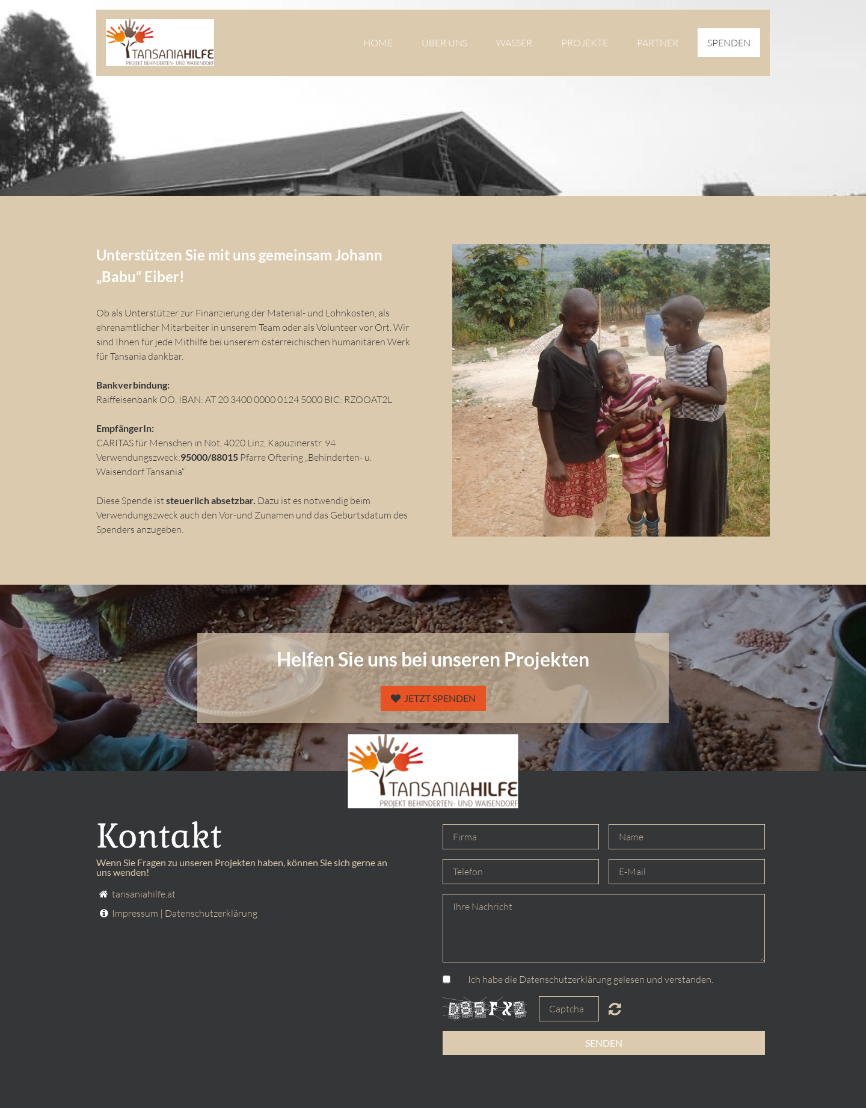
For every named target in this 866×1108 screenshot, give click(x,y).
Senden (603, 1042)
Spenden (729, 43)
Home (378, 43)
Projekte (584, 43)
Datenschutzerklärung (211, 913)
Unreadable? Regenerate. (615, 1009)
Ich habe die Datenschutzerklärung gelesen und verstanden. (590, 979)
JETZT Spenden (433, 698)
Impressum (135, 913)
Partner (657, 43)
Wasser (514, 43)
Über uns (444, 43)
